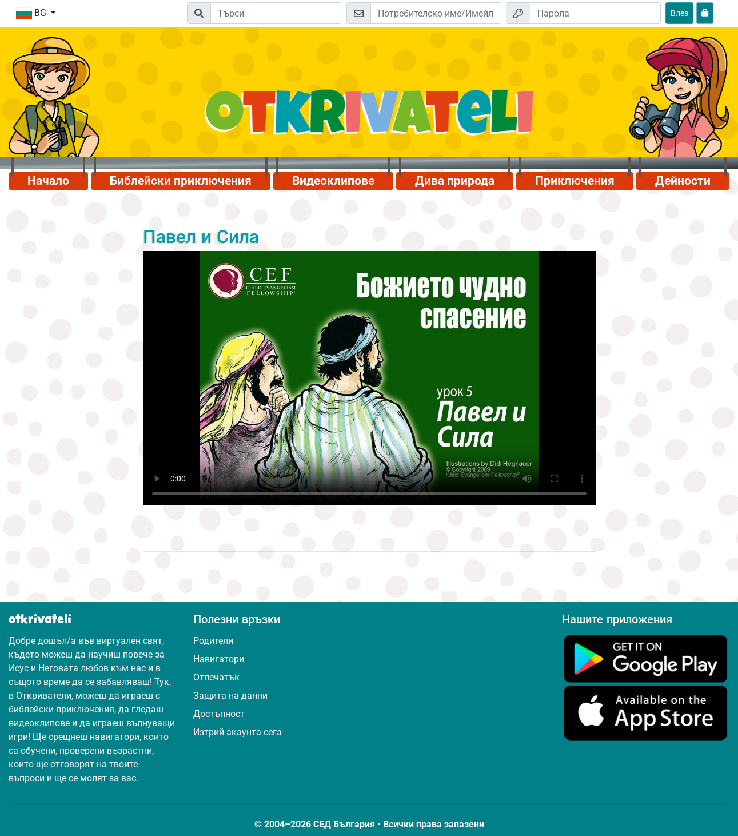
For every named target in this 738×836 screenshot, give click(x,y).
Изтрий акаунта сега (237, 732)
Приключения (575, 181)
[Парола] (595, 13)
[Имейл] (435, 13)
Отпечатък (216, 677)
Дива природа (454, 181)
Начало (48, 181)
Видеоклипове (333, 181)
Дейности (683, 181)
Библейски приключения (181, 181)
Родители (213, 640)
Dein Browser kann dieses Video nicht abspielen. (369, 378)
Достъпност (219, 713)
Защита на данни (230, 695)
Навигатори (218, 659)
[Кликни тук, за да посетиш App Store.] (645, 712)
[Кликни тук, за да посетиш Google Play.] (645, 657)
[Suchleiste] (275, 13)
